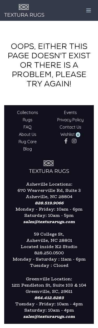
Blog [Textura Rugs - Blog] (27, 149)
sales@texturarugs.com (49, 221)
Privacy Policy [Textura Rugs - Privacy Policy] (70, 119)
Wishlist (67, 134)
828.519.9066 (49, 203)
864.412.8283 (49, 297)
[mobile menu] (88, 10)
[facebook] (66, 141)
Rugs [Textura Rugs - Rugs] (27, 119)
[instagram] (74, 141)
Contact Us (70, 127)
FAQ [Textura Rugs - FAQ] (28, 127)
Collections (27, 112)
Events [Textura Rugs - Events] (70, 112)
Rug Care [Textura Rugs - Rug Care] (28, 141)
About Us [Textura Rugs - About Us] (27, 134)
